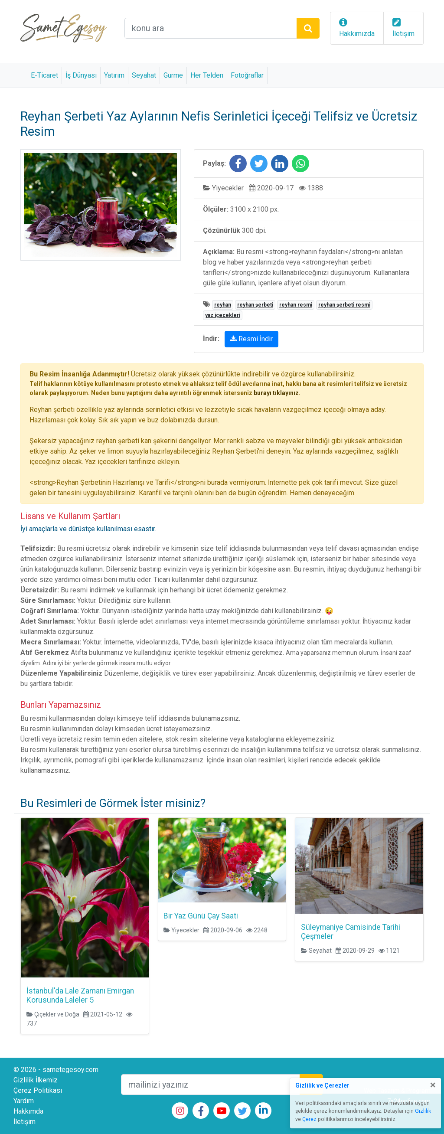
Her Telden (206, 75)
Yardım (23, 1101)
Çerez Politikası (37, 1090)
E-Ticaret (44, 75)
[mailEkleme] (210, 1084)
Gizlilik (423, 1111)
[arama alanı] (210, 28)
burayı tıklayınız (276, 392)
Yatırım (114, 75)
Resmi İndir (251, 339)
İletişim (403, 33)
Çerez (309, 1119)
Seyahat (144, 75)
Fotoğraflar (247, 75)
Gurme (173, 75)
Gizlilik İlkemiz (35, 1080)
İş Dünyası (81, 75)
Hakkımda (28, 1111)
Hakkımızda (357, 33)
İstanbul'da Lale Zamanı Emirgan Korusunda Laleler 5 (80, 995)
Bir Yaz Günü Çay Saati (200, 916)
